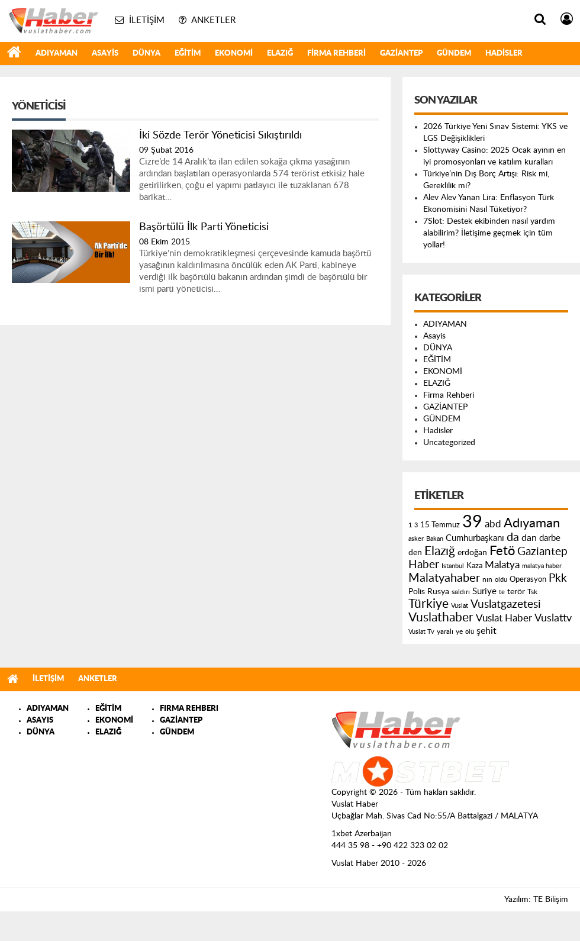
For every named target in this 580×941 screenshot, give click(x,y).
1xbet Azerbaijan (361, 834)
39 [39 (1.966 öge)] (472, 522)
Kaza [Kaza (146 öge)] (474, 565)
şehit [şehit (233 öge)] (486, 631)
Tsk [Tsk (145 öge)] (532, 591)
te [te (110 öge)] (502, 592)
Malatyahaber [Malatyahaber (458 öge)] (444, 578)
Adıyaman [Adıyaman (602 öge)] (532, 523)
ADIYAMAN (57, 53)
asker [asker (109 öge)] (416, 539)
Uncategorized (449, 443)
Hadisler (504, 53)
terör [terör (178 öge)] (516, 592)
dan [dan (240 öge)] (529, 538)
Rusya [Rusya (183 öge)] (438, 592)
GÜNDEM (454, 53)
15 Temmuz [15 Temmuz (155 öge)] (440, 525)
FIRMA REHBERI (189, 709)
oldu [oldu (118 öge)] (501, 579)
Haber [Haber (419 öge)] (423, 565)
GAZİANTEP (401, 53)
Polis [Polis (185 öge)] (416, 592)
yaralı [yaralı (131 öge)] (445, 631)
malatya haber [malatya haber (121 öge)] (542, 566)
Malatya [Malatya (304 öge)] (502, 565)
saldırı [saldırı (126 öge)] (461, 592)
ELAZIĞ (280, 53)
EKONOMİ (234, 53)
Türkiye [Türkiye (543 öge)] (428, 604)
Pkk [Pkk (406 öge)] (558, 578)
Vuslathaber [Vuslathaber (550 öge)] (440, 617)
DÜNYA (146, 53)
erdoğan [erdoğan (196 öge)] (472, 552)
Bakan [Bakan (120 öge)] (434, 539)
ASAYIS (40, 720)
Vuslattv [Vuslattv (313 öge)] (553, 618)
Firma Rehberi (336, 53)
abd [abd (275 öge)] (493, 524)
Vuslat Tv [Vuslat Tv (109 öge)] (421, 632)
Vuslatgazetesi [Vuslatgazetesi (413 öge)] (506, 604)
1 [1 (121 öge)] (410, 525)
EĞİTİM (188, 53)
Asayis (105, 53)
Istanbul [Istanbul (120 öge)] (453, 566)
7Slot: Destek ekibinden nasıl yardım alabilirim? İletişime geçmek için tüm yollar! (489, 233)
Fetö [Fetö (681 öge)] (502, 550)
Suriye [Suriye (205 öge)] (484, 591)
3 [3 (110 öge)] (416, 525)
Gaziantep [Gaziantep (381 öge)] (542, 551)
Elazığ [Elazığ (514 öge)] (439, 551)
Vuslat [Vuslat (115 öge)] (459, 605)
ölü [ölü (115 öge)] (469, 632)
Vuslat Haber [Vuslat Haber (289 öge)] (504, 618)
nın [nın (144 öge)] (487, 579)
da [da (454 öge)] (513, 537)
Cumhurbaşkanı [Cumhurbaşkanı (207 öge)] (475, 538)
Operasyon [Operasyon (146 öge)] (528, 579)
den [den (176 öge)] (415, 553)
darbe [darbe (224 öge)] (549, 538)
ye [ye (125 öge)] (459, 632)
